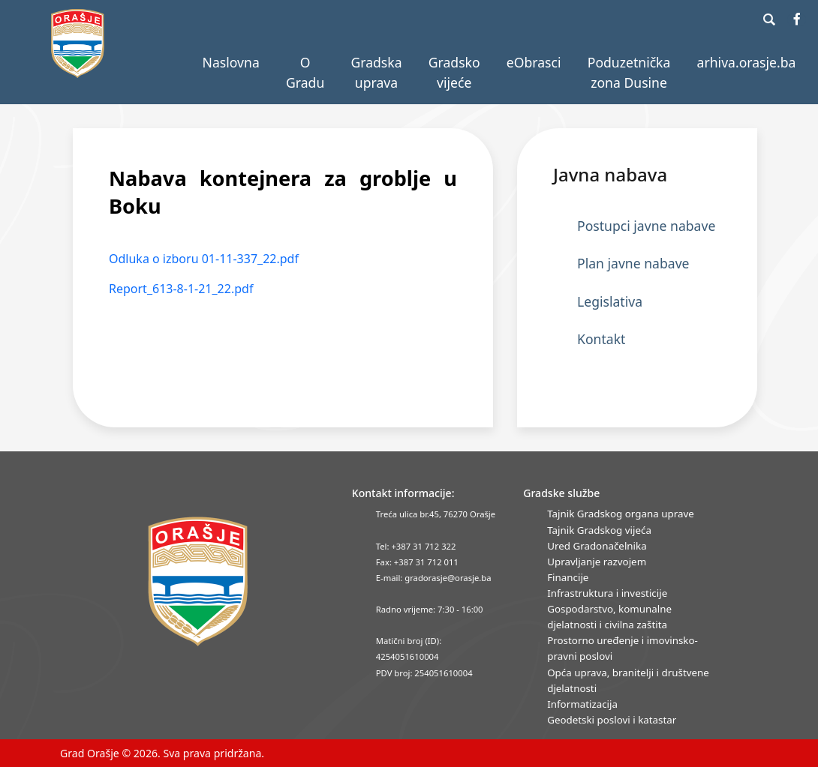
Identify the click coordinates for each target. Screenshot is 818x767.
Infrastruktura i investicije (607, 593)
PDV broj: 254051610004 (424, 673)
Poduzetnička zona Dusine (629, 72)
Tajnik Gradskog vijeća (599, 530)
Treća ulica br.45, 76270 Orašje (435, 514)
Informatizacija (582, 704)
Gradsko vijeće (454, 72)
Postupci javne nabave (646, 226)
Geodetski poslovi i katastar (611, 720)
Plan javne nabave (633, 263)
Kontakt (601, 339)
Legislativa (609, 301)
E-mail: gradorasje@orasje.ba (434, 577)
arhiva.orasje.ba (746, 62)
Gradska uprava (375, 72)
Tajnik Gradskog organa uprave (620, 513)
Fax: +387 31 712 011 (417, 562)
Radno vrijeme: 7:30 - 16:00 (429, 609)
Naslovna (231, 62)
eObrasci (534, 62)
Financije (567, 577)
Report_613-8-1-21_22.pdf (181, 288)
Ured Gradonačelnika (596, 546)
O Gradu (305, 72)
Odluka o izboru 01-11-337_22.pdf (204, 258)
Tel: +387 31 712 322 (416, 546)
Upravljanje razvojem (596, 561)
